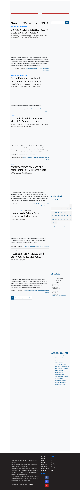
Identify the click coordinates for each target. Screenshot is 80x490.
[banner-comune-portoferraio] (60, 435)
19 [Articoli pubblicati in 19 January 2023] (61, 215)
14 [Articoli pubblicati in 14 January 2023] (67, 212)
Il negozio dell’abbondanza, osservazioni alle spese (26, 215)
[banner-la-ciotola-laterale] (60, 138)
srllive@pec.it (33, 478)
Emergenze (54, 467)
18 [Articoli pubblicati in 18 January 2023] (59, 215)
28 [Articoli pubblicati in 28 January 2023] (67, 219)
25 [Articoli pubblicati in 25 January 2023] (59, 219)
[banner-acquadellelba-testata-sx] (17, 5)
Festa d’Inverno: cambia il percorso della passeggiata (26, 79)
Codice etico (45, 468)
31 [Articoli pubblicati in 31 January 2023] (56, 222)
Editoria (13, 115)
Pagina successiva (26, 298)
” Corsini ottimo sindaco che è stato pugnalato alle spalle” (27, 255)
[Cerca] (58, 22)
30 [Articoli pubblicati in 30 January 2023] (53, 222)
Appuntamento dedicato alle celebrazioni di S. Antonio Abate (28, 168)
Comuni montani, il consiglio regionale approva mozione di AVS (62, 364)
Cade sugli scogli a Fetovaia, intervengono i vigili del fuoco (61, 376)
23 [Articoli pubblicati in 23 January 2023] (53, 219)
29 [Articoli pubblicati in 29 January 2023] (70, 219)
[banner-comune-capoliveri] (60, 447)
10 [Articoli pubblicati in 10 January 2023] (56, 212)
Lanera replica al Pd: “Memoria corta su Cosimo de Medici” (60, 382)
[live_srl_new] (60, 393)
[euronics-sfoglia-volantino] (60, 90)
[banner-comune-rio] (60, 416)
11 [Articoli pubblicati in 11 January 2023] (59, 212)
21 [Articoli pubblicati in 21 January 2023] (67, 215)
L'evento (13, 251)
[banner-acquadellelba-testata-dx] (62, 5)
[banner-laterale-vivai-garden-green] (60, 322)
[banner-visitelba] (60, 404)
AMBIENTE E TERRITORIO (19, 75)
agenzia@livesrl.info (20, 478)
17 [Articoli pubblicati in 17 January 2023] (56, 215)
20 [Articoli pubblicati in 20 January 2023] (64, 215)
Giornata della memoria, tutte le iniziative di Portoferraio (29, 31)
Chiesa (12, 164)
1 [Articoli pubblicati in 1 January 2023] (70, 205)
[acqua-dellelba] (60, 187)
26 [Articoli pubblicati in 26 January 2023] (61, 219)
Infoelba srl (29, 484)
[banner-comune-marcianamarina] (60, 410)
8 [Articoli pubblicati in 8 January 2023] (70, 209)
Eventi (53, 465)
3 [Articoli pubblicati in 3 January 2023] (55, 209)
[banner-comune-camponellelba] (60, 428)
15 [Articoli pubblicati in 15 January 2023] (70, 212)
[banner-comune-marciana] (60, 441)
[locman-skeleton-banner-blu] (60, 170)
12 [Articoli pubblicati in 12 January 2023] (61, 212)
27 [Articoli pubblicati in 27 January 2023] (64, 219)
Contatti (43, 470)
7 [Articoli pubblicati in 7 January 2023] (67, 209)
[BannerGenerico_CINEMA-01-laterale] (60, 106)
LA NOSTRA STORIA (17, 210)
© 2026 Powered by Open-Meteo (59, 295)
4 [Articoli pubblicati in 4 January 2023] (58, 209)
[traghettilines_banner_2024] (60, 61)
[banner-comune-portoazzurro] (60, 422)
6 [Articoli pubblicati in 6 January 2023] (64, 209)
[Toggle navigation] (13, 18)
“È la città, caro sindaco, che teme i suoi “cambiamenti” (61, 370)
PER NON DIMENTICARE (19, 27)
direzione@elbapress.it (30, 470)
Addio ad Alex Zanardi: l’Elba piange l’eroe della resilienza (61, 358)
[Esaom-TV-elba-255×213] (60, 237)
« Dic (54, 227)
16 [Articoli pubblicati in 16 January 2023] (53, 215)
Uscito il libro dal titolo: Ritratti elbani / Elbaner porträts (28, 120)
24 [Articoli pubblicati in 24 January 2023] (56, 219)
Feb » (66, 227)
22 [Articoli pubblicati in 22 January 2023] (70, 215)
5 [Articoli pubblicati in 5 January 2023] (61, 209)
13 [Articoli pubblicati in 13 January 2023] (64, 212)
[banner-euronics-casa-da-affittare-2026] (60, 258)
